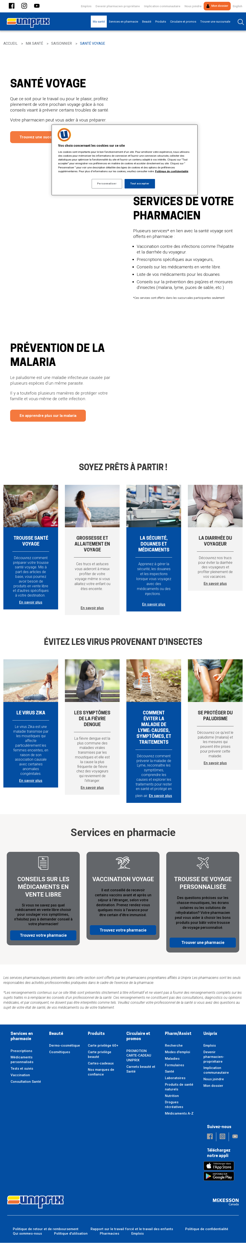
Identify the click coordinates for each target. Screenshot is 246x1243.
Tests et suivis (22, 1068)
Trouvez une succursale (41, 137)
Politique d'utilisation (71, 1234)
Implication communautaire (162, 6)
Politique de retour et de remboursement (45, 1229)
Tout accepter (139, 183)
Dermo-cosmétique (64, 1046)
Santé (169, 1072)
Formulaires (174, 1065)
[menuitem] (99, 22)
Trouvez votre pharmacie (43, 939)
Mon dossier (217, 6)
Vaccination (20, 1075)
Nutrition (172, 1096)
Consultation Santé (26, 1082)
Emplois (86, 6)
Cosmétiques (59, 1052)
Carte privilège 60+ (103, 1046)
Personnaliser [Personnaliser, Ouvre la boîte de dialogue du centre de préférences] (106, 183)
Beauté (56, 1034)
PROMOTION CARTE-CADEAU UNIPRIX (138, 1055)
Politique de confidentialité (206, 1229)
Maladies (172, 1059)
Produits (96, 1034)
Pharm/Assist (178, 1034)
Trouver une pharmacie (202, 939)
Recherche (174, 1046)
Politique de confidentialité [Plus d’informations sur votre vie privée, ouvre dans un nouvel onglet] (171, 171)
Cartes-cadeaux (101, 1063)
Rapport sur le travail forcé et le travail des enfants (132, 1229)
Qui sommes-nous (27, 1234)
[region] (124, 159)
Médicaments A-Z (179, 1113)
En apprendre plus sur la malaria (48, 415)
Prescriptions (21, 1051)
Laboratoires (175, 1078)
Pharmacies (109, 1234)
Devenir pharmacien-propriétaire (118, 6)
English (237, 6)
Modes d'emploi (177, 1052)
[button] (11, 6)
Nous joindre (193, 6)
